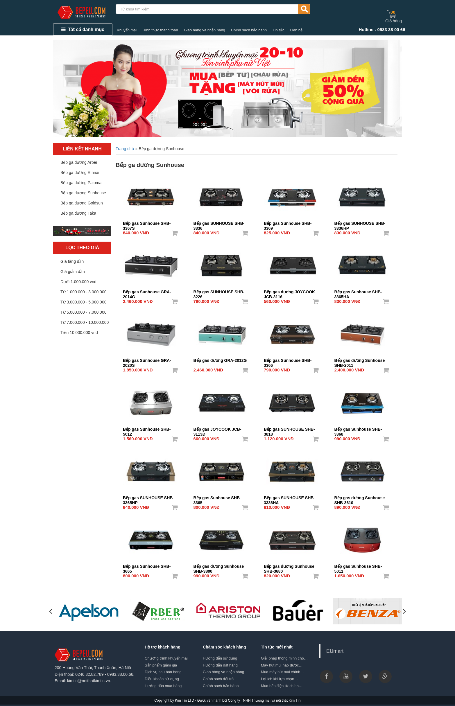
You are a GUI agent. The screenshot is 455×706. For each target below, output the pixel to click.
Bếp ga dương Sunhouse (83, 193)
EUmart (334, 651)
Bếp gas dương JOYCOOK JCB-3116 (289, 292)
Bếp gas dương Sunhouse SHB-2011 (359, 361)
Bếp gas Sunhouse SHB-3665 (147, 567)
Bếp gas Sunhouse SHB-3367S (147, 224)
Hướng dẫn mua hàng (163, 686)
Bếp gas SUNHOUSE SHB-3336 (219, 224)
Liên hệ (296, 30)
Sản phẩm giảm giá (161, 665)
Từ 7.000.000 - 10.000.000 (84, 322)
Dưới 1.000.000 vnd (78, 281)
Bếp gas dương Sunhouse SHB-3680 (289, 567)
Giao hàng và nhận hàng (204, 30)
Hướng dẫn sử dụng (220, 658)
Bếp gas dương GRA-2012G (220, 360)
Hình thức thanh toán (160, 30)
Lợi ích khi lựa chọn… (279, 679)
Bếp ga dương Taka (78, 213)
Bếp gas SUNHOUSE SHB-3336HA (289, 498)
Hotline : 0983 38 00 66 (382, 29)
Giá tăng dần (72, 261)
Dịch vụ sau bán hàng (163, 672)
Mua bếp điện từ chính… (281, 686)
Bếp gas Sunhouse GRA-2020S (147, 361)
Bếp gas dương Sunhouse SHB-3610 (359, 498)
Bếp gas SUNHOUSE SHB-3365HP (148, 498)
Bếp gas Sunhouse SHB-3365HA (358, 292)
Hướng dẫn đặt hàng (220, 665)
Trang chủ (125, 148)
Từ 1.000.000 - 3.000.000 (83, 292)
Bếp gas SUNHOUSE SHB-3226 (219, 292)
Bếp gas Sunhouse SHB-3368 (358, 430)
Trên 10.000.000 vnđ (79, 332)
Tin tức (278, 30)
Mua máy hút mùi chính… (282, 672)
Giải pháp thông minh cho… (284, 658)
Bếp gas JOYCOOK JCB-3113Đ (217, 430)
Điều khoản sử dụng (162, 679)
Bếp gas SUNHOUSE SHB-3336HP (360, 224)
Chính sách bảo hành (249, 30)
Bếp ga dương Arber (78, 162)
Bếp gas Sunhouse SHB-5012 (147, 430)
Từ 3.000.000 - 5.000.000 (83, 302)
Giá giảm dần (72, 271)
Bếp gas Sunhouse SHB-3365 (217, 498)
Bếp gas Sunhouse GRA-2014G (147, 292)
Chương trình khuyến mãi (166, 658)
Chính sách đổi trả (218, 679)
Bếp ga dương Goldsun (81, 203)
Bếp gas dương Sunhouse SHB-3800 (219, 567)
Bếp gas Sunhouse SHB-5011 (358, 567)
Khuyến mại (127, 30)
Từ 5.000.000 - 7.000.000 (83, 312)
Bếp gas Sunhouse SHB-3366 (287, 361)
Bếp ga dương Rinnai (79, 172)
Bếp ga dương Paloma (80, 182)
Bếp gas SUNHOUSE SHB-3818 (289, 430)
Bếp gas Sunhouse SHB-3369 (287, 224)
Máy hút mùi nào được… (281, 665)
